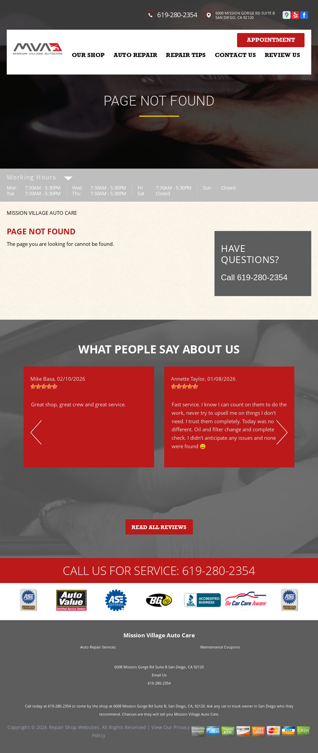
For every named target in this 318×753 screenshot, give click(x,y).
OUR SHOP (88, 55)
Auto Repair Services (98, 646)
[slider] (43, 386)
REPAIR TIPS (186, 55)
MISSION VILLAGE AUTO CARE (42, 212)
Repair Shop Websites (74, 727)
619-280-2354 (177, 14)
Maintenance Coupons (220, 646)
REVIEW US (282, 55)
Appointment (271, 40)
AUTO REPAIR (135, 55)
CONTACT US (235, 55)
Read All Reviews (159, 527)
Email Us (159, 674)
